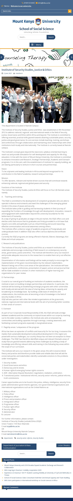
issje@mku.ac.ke (13, 426)
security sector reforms (24, 438)
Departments (8, 438)
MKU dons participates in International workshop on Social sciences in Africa (30, 480)
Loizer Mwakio (64, 445)
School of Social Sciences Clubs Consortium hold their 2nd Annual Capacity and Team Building (37, 478)
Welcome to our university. (21, 6)
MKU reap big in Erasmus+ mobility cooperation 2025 (22, 470)
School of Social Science (36, 29)
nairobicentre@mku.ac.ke (17, 434)
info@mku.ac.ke (44, 3)
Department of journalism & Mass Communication (17, 446)
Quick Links (7, 11)
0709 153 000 (29, 3)
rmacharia (19, 73)
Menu (36, 44)
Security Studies (38, 438)
